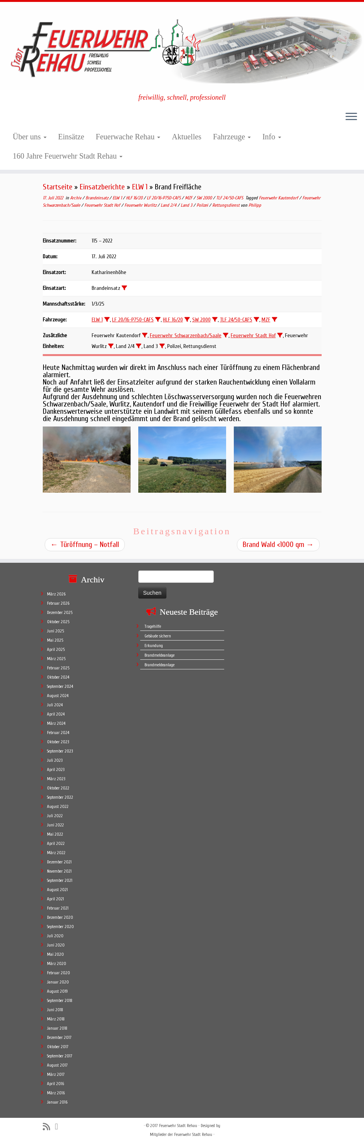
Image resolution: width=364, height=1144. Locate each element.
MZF (189, 198)
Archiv (76, 198)
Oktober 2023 (58, 741)
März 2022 (56, 852)
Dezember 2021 (59, 862)
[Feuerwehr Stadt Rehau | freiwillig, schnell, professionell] (182, 48)
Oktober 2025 (58, 621)
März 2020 (56, 963)
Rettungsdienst (226, 205)
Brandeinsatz (97, 198)
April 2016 (55, 1083)
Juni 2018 (55, 1009)
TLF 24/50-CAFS (230, 198)
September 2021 (59, 880)
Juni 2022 (55, 825)
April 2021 (55, 898)
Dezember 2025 (59, 612)
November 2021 (59, 871)
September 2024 (60, 686)
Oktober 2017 (58, 1046)
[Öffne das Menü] (351, 117)
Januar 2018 (57, 1028)
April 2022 (56, 843)
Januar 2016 (57, 1102)
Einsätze (71, 136)
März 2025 (56, 658)
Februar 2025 (58, 668)
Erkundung (153, 645)
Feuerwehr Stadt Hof (102, 205)
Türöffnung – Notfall (84, 544)
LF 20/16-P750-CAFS (164, 198)
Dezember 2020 (60, 917)
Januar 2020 (58, 982)
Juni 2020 (56, 945)
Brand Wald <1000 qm (278, 544)
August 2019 (57, 991)
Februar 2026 (58, 603)
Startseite (57, 186)
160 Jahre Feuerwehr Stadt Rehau (67, 156)
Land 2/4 (169, 205)
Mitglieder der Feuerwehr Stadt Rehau (181, 1134)
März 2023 (56, 778)
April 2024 (56, 714)
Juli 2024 (55, 704)
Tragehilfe (152, 626)
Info (271, 136)
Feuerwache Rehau (128, 136)
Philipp (254, 205)
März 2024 (56, 723)
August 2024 (58, 695)
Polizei (202, 205)
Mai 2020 (55, 954)
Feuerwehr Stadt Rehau (178, 1125)
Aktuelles (186, 136)
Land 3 (187, 205)
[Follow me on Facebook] (59, 1126)
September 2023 (60, 751)
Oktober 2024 (58, 677)
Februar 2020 (58, 972)
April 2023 (55, 769)
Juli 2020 (55, 935)
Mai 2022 (55, 834)
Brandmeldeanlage (159, 655)
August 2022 (58, 806)
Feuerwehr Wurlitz (141, 205)
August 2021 (57, 889)
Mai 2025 (55, 640)
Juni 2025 (55, 631)
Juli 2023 (54, 760)
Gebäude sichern (157, 636)
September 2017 (59, 1056)
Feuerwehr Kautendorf (279, 198)
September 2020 (60, 926)
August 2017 (57, 1065)
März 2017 (56, 1074)
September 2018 (59, 1000)
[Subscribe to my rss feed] (49, 1126)
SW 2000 (204, 198)
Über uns (30, 136)
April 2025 (56, 649)
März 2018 (56, 1019)
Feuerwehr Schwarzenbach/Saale (185, 335)
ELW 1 (140, 186)
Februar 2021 (58, 908)
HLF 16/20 (135, 198)
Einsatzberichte (102, 186)
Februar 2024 (58, 732)
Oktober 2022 (58, 788)
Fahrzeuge (232, 136)
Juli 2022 (55, 815)
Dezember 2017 (59, 1037)
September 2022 (60, 797)
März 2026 (56, 594)
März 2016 (56, 1092)
